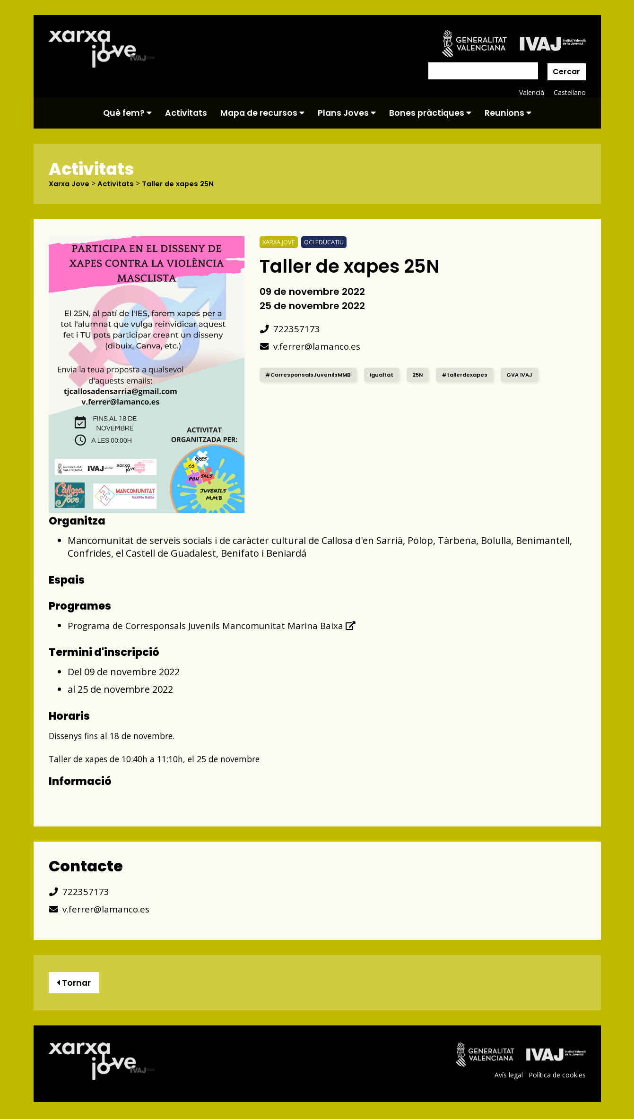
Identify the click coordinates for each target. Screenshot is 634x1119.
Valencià (531, 92)
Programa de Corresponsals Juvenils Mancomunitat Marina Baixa (219, 625)
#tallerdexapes (473, 374)
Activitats (186, 113)
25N (424, 374)
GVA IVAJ (531, 374)
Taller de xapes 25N (185, 184)
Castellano (569, 92)
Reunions (508, 113)
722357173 (290, 328)
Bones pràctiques (430, 113)
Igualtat (386, 374)
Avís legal (507, 1077)
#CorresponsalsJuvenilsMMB (310, 374)
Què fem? (127, 113)
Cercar (566, 71)
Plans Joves (347, 113)
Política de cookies (557, 1077)
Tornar (76, 983)
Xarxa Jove (71, 184)
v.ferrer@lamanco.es (313, 346)
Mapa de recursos (262, 113)
